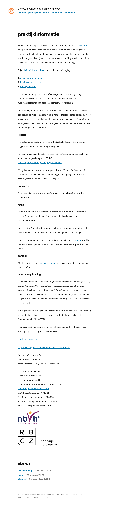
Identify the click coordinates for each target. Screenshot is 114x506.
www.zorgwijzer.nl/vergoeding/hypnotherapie (39, 162)
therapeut (56, 12)
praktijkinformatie (38, 12)
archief (45, 497)
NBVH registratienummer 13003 (33, 388)
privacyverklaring (28, 86)
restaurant (76, 240)
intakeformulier (81, 45)
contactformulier (47, 262)
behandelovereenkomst (35, 70)
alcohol (22, 479)
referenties (70, 12)
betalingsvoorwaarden (30, 82)
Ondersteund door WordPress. (58, 494)
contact (22, 12)
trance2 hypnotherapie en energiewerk (39, 8)
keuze (21, 475)
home (75, 494)
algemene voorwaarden (31, 77)
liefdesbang (25, 470)
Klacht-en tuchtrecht (27, 338)
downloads (36, 497)
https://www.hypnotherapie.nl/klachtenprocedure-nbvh (44, 347)
